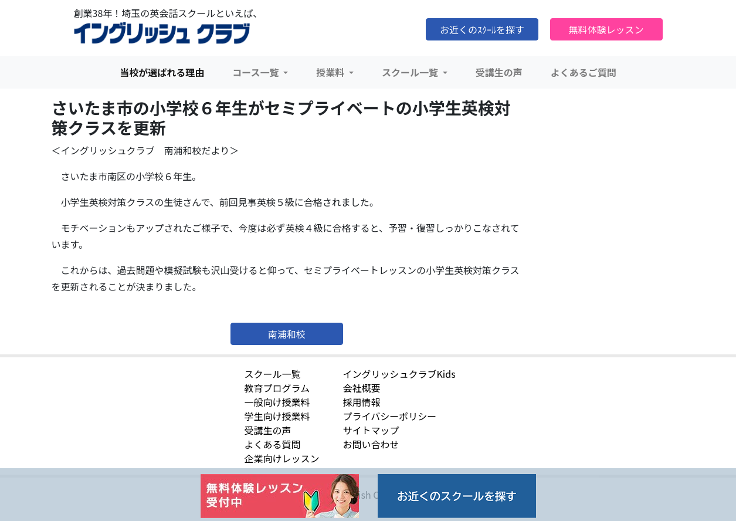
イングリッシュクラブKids (399, 374)
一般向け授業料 (277, 402)
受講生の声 (499, 72)
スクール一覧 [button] (411, 72)
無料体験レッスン (605, 29)
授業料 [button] (331, 72)
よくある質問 (273, 444)
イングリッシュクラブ (162, 33)
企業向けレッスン (282, 458)
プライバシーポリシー (390, 416)
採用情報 (362, 402)
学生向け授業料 (277, 416)
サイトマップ (371, 430)
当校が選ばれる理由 (162, 72)
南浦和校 (287, 334)
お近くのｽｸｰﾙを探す (482, 29)
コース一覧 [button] (256, 72)
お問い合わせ (371, 444)
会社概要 (362, 388)
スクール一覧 (273, 374)
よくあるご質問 (583, 72)
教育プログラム (277, 388)
